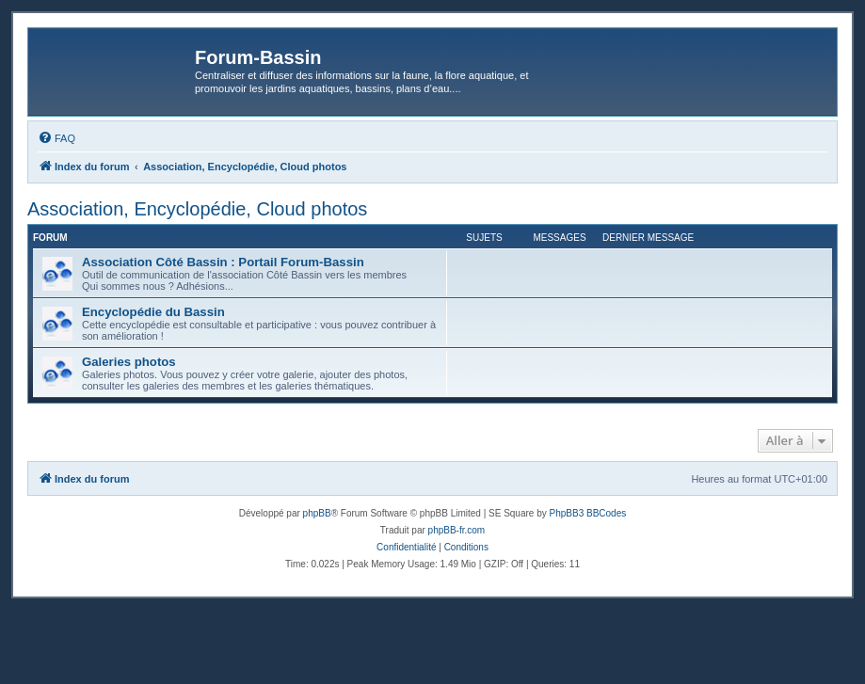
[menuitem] (56, 138)
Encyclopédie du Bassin (153, 312)
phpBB (317, 513)
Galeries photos (129, 362)
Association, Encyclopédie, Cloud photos (197, 209)
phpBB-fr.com (457, 530)
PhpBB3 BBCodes (588, 513)
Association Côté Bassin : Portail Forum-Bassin (223, 262)
